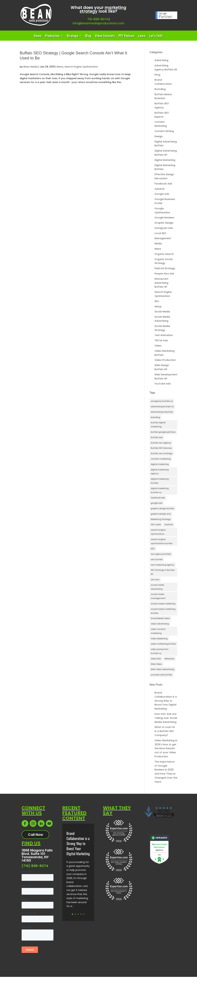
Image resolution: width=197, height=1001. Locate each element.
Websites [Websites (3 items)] (169, 658)
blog (157, 74)
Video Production (165, 360)
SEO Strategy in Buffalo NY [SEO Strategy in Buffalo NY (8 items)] (163, 572)
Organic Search (164, 254)
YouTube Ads (162, 383)
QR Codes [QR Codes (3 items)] (156, 524)
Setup (158, 306)
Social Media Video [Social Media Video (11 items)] (160, 618)
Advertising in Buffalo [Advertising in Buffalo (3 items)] (162, 411)
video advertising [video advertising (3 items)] (160, 623)
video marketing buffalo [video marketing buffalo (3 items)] (163, 643)
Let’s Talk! (156, 36)
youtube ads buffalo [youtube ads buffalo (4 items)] (161, 674)
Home (37, 36)
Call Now (35, 834)
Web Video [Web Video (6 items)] (156, 664)
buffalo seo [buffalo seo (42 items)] (157, 437)
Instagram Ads (163, 228)
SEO (156, 301)
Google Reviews (164, 217)
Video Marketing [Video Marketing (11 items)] (159, 638)
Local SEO (160, 233)
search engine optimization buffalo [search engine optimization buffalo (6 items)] (162, 541)
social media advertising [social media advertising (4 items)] (157, 586)
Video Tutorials (105, 36)
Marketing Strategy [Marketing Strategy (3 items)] (161, 519)
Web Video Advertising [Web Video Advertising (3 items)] (162, 669)
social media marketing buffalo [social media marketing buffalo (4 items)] (163, 611)
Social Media (162, 311)
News (60, 66)
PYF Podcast (127, 36)
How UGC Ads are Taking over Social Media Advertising (165, 718)
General (159, 189)
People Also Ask (164, 273)
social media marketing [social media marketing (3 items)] (163, 603)
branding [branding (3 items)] (155, 417)
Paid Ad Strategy (164, 268)
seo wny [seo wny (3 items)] (155, 579)
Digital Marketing (164, 160)
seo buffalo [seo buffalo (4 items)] (157, 559)
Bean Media (30, 66)
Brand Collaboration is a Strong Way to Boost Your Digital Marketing (165, 700)
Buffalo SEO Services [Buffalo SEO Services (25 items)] (161, 448)
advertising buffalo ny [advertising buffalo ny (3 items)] (162, 406)
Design (158, 136)
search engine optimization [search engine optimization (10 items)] (158, 531)
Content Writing (164, 131)
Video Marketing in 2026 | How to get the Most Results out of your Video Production (165, 748)
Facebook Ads (163, 183)
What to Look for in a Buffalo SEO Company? (164, 731)
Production (52, 36)
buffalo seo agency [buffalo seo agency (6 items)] (161, 442)
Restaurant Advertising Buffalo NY (161, 283)
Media (158, 243)
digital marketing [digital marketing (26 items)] (160, 464)
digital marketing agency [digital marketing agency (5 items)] (160, 471)
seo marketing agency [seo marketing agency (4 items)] (162, 564)
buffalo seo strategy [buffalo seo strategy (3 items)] (161, 453)
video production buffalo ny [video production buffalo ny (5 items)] (159, 651)
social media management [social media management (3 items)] (158, 596)
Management (162, 238)
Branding (160, 89)
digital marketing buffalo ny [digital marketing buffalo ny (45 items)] (160, 490)
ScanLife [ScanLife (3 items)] (168, 524)
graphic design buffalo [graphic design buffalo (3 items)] (162, 508)
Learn (142, 36)
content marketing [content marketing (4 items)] (161, 458)
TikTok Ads (161, 340)
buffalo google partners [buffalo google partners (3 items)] (163, 432)
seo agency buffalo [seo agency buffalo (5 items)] (161, 554)
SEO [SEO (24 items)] (153, 548)
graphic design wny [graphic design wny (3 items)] (161, 513)
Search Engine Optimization (81, 66)
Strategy (72, 36)
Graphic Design (163, 222)
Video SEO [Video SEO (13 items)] (156, 658)
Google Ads (161, 194)
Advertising (161, 60)
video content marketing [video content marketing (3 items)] (158, 631)
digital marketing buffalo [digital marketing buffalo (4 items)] (160, 480)
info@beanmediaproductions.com (98, 23)
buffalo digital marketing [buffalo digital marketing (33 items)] (158, 424)
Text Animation (163, 335)
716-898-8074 (97, 19)
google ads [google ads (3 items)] (156, 503)
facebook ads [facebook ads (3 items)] (158, 497)
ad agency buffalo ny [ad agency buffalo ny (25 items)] (162, 401)
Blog (88, 36)
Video (158, 345)
